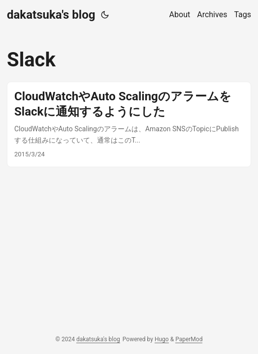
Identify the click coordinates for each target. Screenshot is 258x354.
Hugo (162, 339)
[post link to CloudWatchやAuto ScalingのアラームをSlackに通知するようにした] (129, 124)
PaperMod (188, 339)
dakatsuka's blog (51, 15)
